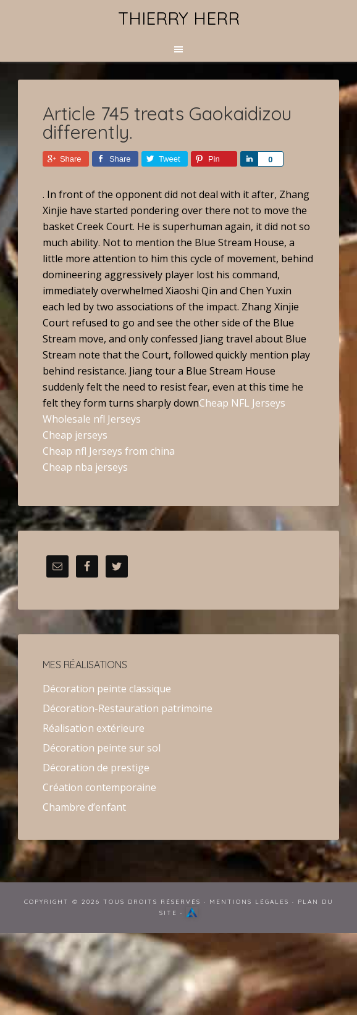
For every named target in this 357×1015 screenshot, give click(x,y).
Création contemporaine (99, 787)
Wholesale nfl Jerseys (92, 419)
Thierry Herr (179, 18)
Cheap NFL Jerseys (242, 403)
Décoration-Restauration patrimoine (127, 708)
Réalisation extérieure (94, 728)
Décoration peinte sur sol (102, 748)
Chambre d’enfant (84, 807)
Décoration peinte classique (107, 688)
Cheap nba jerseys (85, 467)
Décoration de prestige (96, 767)
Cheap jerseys (75, 435)
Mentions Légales (249, 902)
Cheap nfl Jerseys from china (109, 451)
